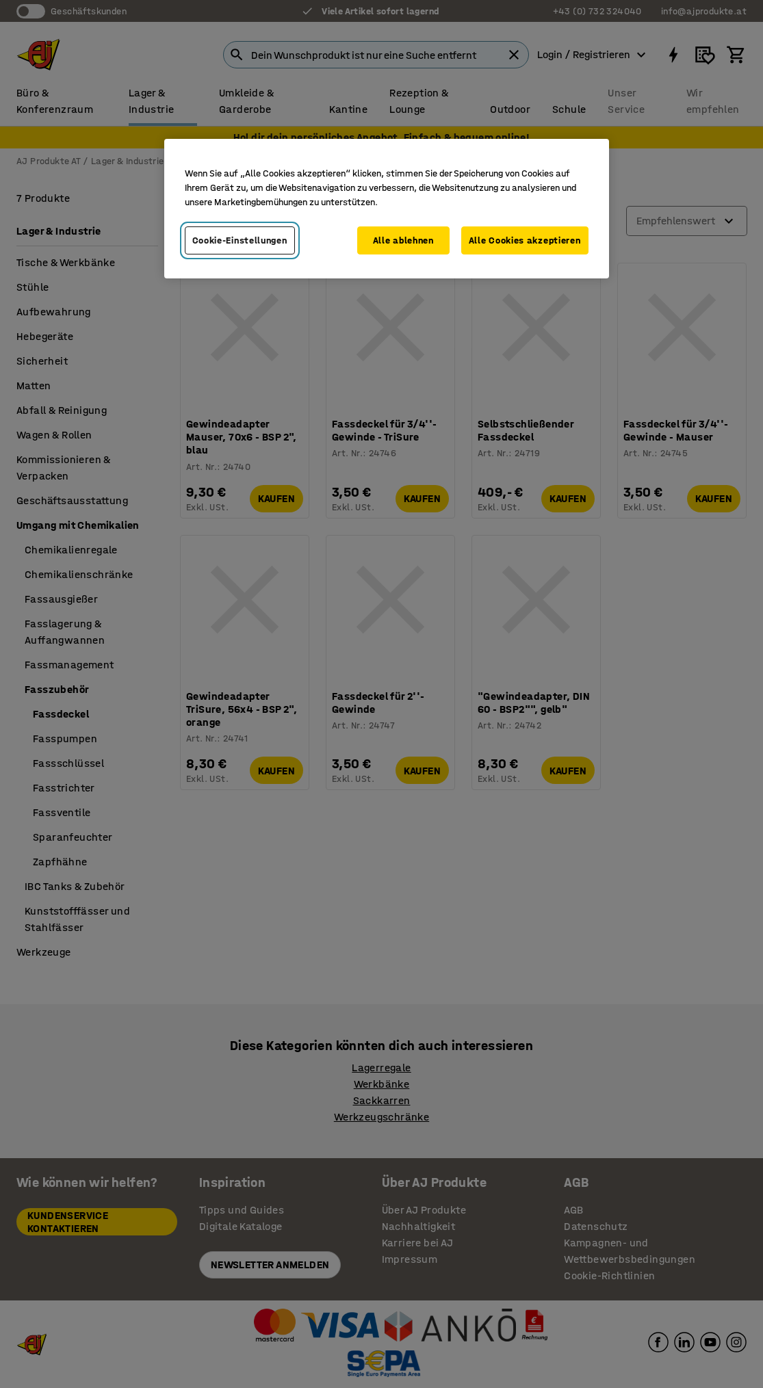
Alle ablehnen (403, 240)
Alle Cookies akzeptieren (525, 240)
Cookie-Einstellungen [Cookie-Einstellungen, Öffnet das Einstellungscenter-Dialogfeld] (239, 240)
